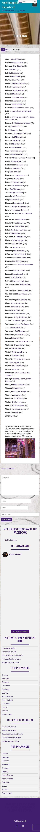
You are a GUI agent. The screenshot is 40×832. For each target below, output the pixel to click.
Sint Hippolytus (18, 261)
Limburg (5, 693)
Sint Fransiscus (18, 90)
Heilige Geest (20, 175)
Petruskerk (15, 338)
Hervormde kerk (19, 345)
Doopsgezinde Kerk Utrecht (12, 655)
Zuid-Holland (7, 714)
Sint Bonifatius (20, 219)
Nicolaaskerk (17, 104)
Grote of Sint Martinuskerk (21, 111)
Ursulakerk (16, 355)
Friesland (5, 682)
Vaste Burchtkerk (17, 366)
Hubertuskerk (16, 233)
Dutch (22, 1)
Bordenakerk (23, 341)
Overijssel (5, 704)
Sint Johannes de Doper (20, 108)
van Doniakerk (17, 244)
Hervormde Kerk (17, 63)
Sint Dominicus (20, 223)
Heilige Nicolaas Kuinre (10, 663)
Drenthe (5, 675)
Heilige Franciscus (19, 385)
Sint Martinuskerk (18, 83)
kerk (16, 412)
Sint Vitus (16, 80)
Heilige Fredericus (17, 303)
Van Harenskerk (25, 284)
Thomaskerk (14, 200)
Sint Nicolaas (18, 182)
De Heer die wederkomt (24, 265)
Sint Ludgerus (14, 73)
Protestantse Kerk (24, 294)
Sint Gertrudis (17, 402)
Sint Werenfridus (18, 405)
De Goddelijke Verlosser (21, 123)
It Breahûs (13, 70)
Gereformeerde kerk (18, 230)
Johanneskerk (15, 328)
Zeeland (5, 711)
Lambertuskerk (15, 59)
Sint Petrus (17, 196)
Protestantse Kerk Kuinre (11, 659)
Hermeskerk (20, 335)
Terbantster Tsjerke (19, 321)
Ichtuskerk (16, 388)
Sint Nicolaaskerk (18, 271)
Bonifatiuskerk (20, 258)
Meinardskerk (19, 251)
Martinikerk (17, 87)
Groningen (5, 689)
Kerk (17, 179)
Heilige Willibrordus (19, 207)
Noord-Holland (7, 700)
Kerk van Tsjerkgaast (21, 324)
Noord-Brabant (7, 697)
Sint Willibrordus (18, 186)
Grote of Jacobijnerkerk (23, 214)
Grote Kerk (17, 168)
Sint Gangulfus (13, 130)
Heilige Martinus (18, 240)
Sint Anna (19, 165)
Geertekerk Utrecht (9, 652)
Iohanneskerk (14, 362)
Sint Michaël (18, 399)
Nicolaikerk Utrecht (9, 648)
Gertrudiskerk (21, 237)
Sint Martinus (17, 137)
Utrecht (4, 707)
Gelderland (6, 686)
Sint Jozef (13, 172)
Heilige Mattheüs (16, 193)
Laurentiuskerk (18, 203)
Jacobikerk (17, 395)
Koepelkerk (16, 77)
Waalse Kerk (19, 226)
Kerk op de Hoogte (19, 392)
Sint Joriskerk (17, 97)
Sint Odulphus (18, 66)
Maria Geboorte (17, 127)
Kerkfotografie (11, 540)
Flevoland (5, 679)
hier (30, 436)
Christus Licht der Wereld (21, 158)
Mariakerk (16, 94)
